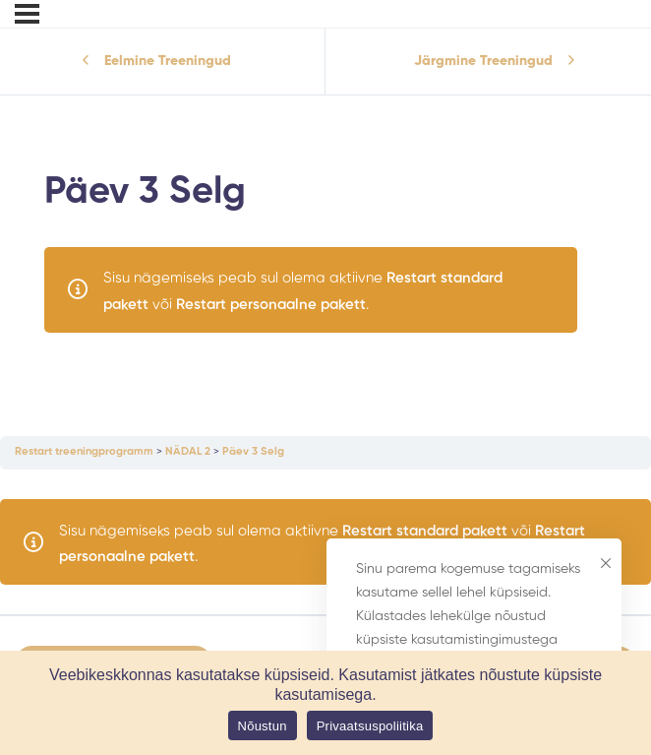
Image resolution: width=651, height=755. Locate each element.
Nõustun (262, 726)
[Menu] (27, 14)
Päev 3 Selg (253, 452)
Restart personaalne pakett (271, 304)
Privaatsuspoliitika (370, 726)
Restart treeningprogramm (84, 452)
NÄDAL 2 (187, 452)
